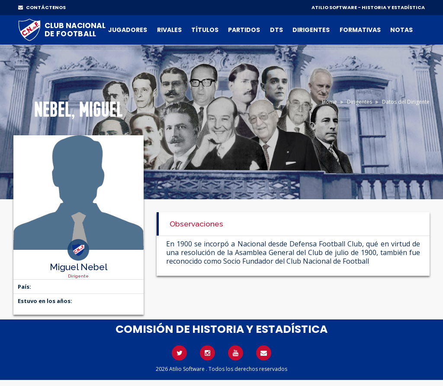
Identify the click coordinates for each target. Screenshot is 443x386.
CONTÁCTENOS (42, 7)
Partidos (244, 30)
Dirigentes (311, 30)
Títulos (204, 30)
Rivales (169, 30)
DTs (276, 30)
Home (329, 101)
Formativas (360, 30)
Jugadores (127, 30)
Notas (401, 30)
